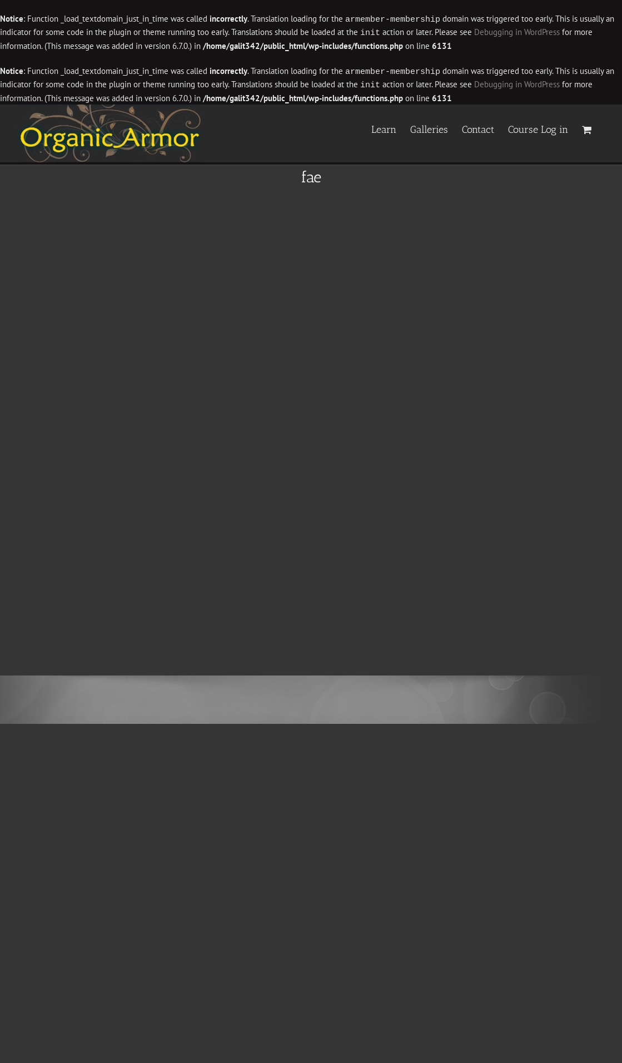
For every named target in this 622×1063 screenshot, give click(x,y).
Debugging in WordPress (517, 32)
